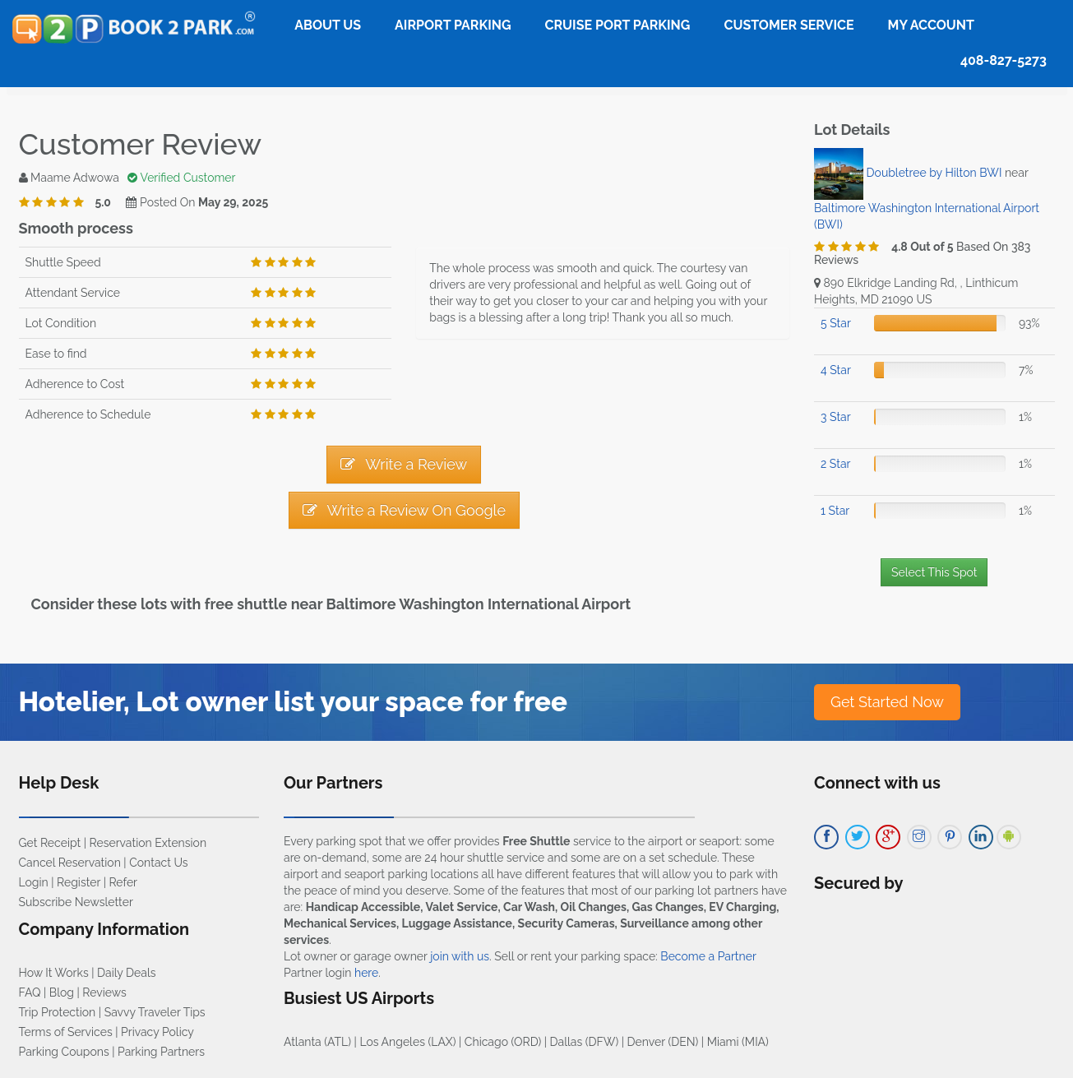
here (366, 972)
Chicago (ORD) (503, 1041)
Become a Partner (708, 956)
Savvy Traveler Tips (155, 1012)
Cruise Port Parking (618, 25)
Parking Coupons (64, 1051)
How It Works (54, 972)
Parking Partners (161, 1051)
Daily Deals (126, 972)
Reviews (104, 992)
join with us (459, 956)
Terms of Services (66, 1032)
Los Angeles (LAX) (407, 1041)
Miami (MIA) (738, 1041)
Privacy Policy (157, 1032)
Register (78, 882)
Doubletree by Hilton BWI (934, 172)
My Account (931, 25)
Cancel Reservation (70, 862)
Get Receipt (50, 842)
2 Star (835, 463)
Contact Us (158, 862)
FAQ (30, 992)
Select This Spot (934, 572)
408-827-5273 (1003, 60)
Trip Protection (57, 1012)
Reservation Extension (148, 842)
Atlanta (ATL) (317, 1041)
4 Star (836, 370)
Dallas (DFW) (584, 1041)
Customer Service (788, 25)
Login (34, 882)
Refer (123, 882)
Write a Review (403, 464)
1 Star (835, 510)
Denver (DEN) (663, 1041)
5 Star (836, 323)
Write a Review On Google (404, 510)
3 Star (836, 416)
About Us (327, 25)
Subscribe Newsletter (76, 902)
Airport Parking (453, 25)
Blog (61, 992)
